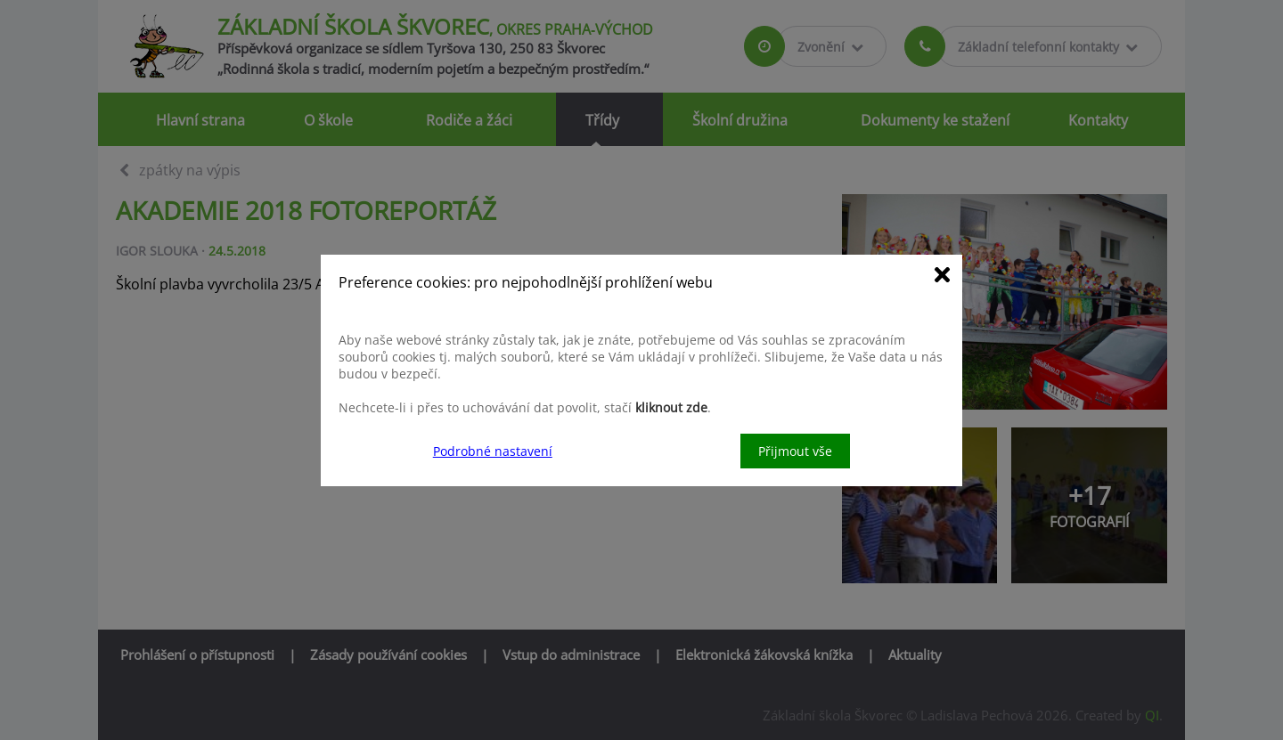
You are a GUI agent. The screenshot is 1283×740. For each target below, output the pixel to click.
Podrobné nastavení (492, 451)
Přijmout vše (795, 451)
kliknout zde (671, 407)
